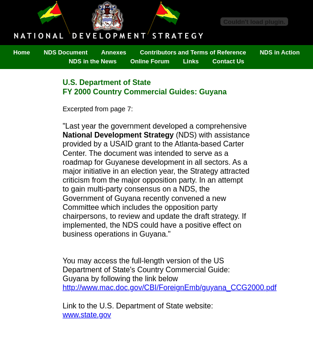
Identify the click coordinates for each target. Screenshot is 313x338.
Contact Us (228, 61)
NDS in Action (280, 52)
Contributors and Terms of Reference (193, 52)
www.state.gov (87, 315)
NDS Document (65, 52)
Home (21, 52)
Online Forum (149, 61)
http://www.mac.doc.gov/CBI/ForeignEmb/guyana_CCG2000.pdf (169, 288)
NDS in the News (93, 61)
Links (191, 61)
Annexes (113, 52)
